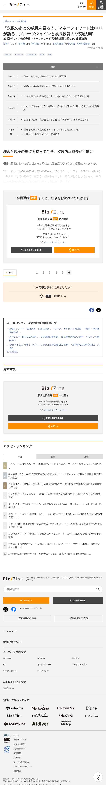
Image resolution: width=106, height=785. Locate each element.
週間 (53, 457)
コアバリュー (31, 54)
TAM (49, 54)
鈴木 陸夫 (36, 44)
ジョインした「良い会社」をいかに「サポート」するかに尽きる (56, 119)
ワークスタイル (10, 671)
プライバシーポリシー (23, 767)
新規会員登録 (31, 250)
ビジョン (7, 54)
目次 (75, 66)
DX (4, 665)
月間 (86, 457)
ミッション (19, 54)
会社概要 (17, 758)
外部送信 (17, 771)
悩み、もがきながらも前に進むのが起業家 (45, 76)
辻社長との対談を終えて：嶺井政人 (42, 134)
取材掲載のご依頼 (79, 618)
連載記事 (9, 688)
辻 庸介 (6, 44)
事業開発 (7, 658)
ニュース (10, 631)
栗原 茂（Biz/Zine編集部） (80, 44)
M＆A (42, 54)
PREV (9, 272)
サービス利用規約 (21, 762)
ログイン (74, 250)
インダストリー (44, 665)
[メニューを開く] (5, 5)
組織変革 (76, 658)
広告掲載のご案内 (27, 618)
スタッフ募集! (19, 744)
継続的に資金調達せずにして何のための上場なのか (49, 86)
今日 (20, 457)
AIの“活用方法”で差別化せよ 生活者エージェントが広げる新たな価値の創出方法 (49, 553)
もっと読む (12, 351)
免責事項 (17, 753)
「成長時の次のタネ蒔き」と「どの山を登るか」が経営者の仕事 (56, 96)
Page (11, 76)
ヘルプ (16, 735)
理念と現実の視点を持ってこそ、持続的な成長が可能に (52, 129)
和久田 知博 (58, 44)
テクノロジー (43, 671)
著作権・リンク (20, 740)
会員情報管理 (19, 749)
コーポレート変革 (79, 665)
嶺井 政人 (22, 44)
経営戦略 (41, 658)
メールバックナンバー (53, 242)
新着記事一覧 (12, 642)
